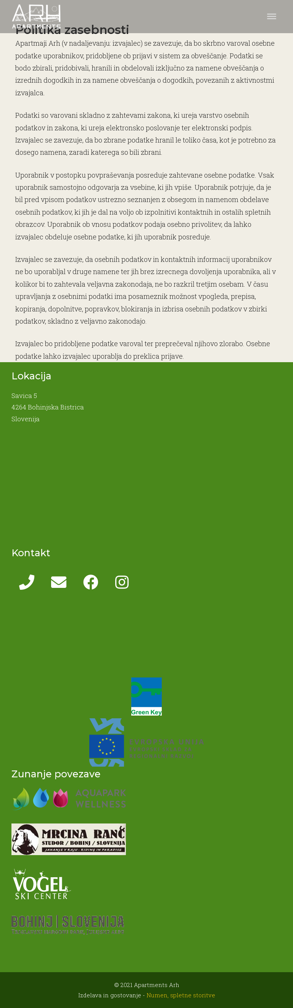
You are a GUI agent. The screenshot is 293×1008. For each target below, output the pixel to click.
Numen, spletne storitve (180, 995)
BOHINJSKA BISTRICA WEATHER (146, 637)
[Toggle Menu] (271, 16)
